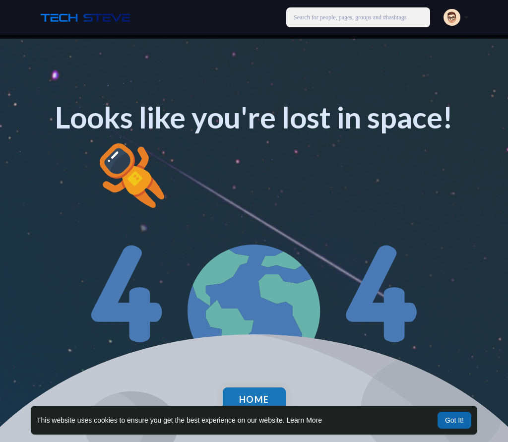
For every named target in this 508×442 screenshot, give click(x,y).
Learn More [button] (304, 420)
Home (254, 399)
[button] (358, 17)
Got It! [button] (454, 420)
